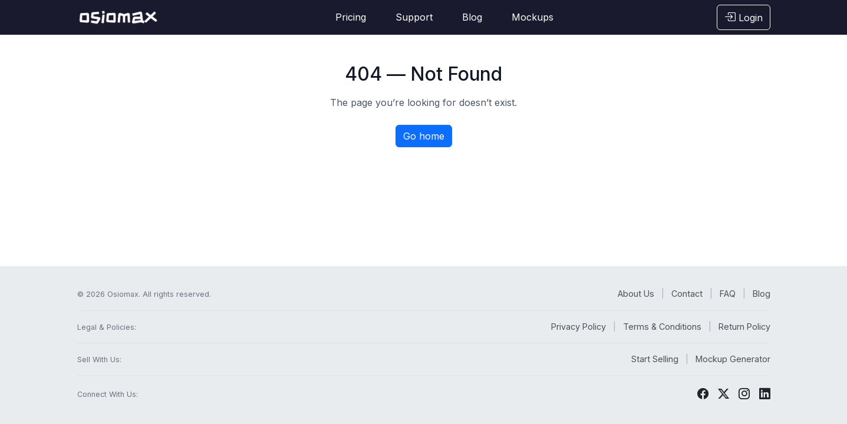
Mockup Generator (733, 359)
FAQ (728, 294)
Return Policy (744, 327)
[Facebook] (702, 394)
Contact (687, 294)
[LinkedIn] (764, 394)
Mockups (532, 17)
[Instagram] (744, 394)
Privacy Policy (578, 327)
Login (743, 17)
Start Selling (654, 359)
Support (414, 17)
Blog (472, 17)
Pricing (350, 17)
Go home (423, 136)
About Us (636, 294)
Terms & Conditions (662, 327)
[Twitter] (723, 394)
